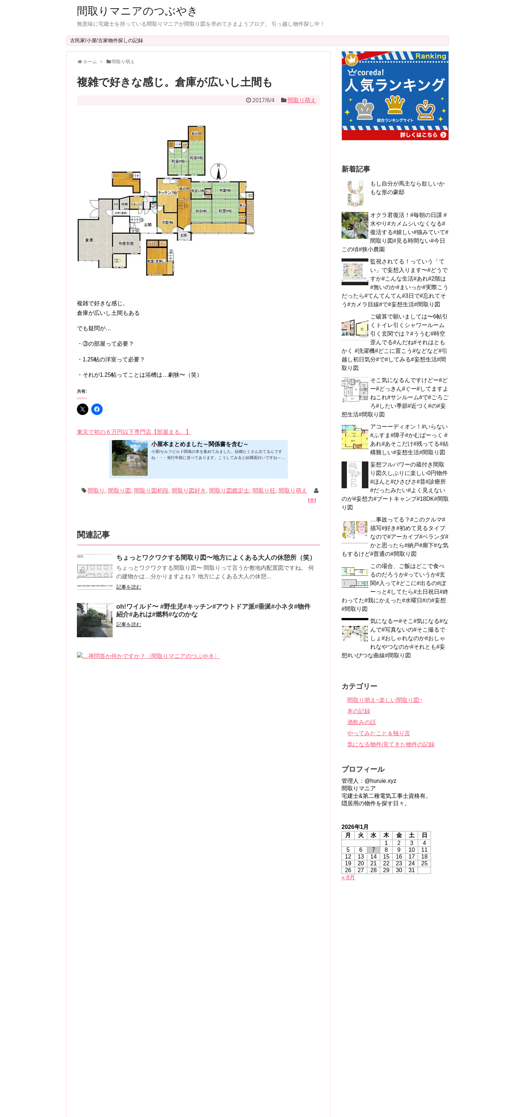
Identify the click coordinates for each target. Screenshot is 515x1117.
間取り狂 (263, 491)
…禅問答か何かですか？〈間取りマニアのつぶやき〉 (193, 655)
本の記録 (358, 711)
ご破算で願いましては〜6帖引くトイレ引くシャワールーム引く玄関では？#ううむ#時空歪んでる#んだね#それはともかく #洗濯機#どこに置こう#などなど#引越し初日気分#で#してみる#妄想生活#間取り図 (395, 342)
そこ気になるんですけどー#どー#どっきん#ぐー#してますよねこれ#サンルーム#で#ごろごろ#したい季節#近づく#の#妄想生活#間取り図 (395, 397)
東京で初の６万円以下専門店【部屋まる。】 (134, 432)
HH (312, 500)
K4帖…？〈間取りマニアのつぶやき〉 (171, 764)
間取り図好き (189, 491)
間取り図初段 (151, 491)
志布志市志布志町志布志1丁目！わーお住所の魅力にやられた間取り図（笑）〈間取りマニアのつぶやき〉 (214, 817)
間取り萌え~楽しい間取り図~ (385, 700)
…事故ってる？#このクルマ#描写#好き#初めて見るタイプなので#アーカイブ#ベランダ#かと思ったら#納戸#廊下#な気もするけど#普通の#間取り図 (395, 537)
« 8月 (348, 877)
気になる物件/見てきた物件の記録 (391, 744)
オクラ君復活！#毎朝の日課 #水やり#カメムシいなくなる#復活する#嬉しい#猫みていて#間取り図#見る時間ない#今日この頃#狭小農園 (395, 232)
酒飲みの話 (361, 722)
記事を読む (128, 587)
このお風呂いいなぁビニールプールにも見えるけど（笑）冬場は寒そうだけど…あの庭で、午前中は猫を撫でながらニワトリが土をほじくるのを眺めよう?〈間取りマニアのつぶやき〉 (216, 971)
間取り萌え (302, 100)
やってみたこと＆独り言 (378, 733)
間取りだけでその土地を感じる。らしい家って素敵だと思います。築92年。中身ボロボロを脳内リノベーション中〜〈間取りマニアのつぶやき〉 (216, 712)
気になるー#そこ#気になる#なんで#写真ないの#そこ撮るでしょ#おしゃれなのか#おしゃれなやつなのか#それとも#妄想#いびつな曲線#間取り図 (395, 638)
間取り (96, 491)
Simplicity (277, 1099)
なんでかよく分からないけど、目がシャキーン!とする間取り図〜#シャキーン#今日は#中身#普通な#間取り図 (215, 869)
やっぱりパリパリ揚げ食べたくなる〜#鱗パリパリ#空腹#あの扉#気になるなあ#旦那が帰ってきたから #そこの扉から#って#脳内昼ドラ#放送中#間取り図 (216, 922)
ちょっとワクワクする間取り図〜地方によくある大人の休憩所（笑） (216, 557)
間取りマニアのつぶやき (137, 11)
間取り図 (119, 491)
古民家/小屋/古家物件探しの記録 (106, 40)
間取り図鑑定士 (229, 491)
